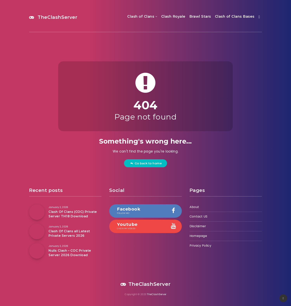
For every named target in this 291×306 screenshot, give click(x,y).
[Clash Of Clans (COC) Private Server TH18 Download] (37, 212)
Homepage (198, 236)
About (194, 207)
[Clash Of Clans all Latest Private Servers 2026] (37, 231)
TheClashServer (53, 17)
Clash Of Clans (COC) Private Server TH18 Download (72, 214)
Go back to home (146, 163)
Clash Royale (173, 16)
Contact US (199, 216)
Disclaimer (198, 226)
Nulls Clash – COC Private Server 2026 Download (69, 253)
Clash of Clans (140, 16)
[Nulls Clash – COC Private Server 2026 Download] (37, 251)
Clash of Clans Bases (235, 16)
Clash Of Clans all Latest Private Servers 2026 (69, 233)
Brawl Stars (200, 16)
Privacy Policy (200, 245)
